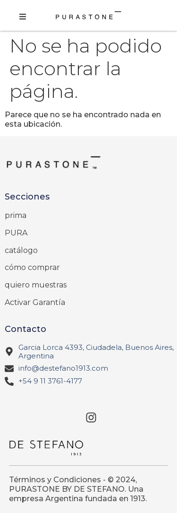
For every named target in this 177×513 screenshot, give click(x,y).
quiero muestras (36, 284)
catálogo (21, 250)
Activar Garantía (35, 302)
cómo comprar (32, 267)
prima (15, 215)
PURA (16, 232)
